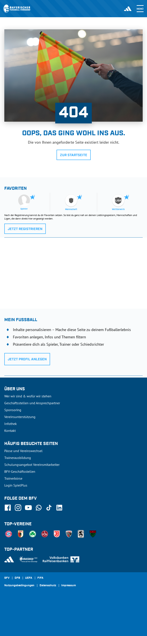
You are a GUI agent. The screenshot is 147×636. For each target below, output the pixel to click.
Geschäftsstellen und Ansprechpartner (32, 403)
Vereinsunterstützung (19, 417)
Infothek (10, 423)
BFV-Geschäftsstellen (19, 471)
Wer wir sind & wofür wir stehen (27, 396)
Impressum (68, 585)
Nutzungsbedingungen (19, 585)
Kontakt (10, 430)
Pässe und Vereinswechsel (23, 451)
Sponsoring (12, 410)
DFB (17, 578)
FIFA (40, 578)
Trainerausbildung (17, 458)
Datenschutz (48, 585)
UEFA (28, 578)
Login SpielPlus (15, 485)
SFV (6, 578)
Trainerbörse (13, 478)
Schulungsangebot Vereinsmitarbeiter (32, 464)
